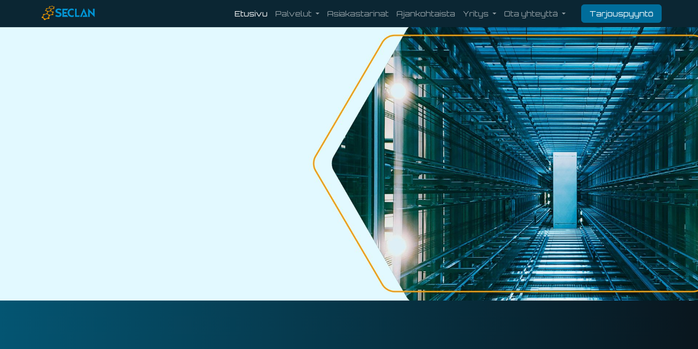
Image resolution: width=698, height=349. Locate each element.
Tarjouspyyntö (621, 13)
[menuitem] (251, 13)
